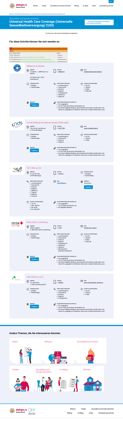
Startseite (11, 14)
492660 (60, 282)
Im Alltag (85, 6)
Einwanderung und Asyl (106, 6)
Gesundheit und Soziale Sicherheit (60, 6)
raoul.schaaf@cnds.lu (91, 128)
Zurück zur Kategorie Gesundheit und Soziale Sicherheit (98, 22)
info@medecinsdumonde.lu (93, 72)
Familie (44, 6)
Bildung (76, 6)
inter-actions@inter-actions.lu (93, 282)
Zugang (33, 105)
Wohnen (35, 6)
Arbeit (94, 6)
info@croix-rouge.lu (90, 228)
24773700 (61, 128)
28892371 (61, 72)
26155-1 (61, 174)
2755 (59, 228)
